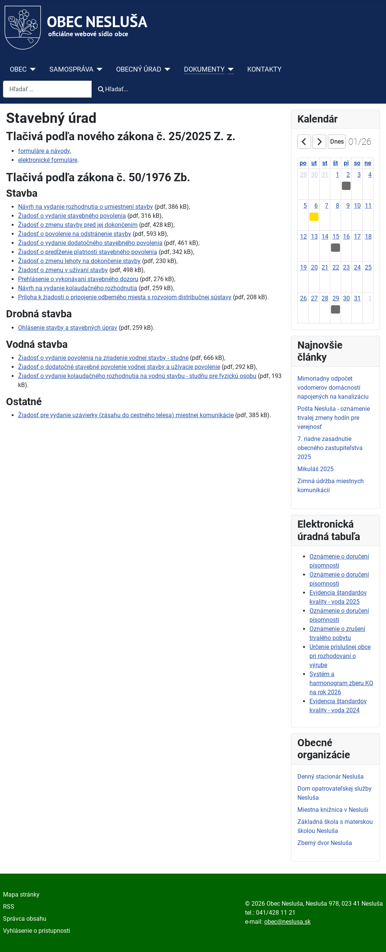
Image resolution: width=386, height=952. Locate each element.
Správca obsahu (24, 918)
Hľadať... (113, 89)
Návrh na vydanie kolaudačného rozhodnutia (77, 288)
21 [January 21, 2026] (325, 267)
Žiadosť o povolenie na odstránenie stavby (74, 233)
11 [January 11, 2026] (368, 205)
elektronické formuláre (47, 160)
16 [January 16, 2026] (346, 236)
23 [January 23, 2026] (346, 267)
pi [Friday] (346, 163)
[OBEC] (31, 69)
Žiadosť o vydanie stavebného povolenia (72, 215)
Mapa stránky (21, 894)
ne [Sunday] (368, 163)
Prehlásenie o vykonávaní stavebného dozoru (78, 279)
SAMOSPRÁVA (71, 69)
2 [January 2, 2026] (348, 174)
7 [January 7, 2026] (326, 205)
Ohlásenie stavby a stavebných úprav (67, 327)
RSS (8, 906)
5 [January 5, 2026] (305, 205)
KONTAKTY (264, 69)
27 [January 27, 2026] (314, 298)
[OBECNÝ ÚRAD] (166, 69)
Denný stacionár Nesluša (330, 776)
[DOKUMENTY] (229, 69)
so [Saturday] (357, 163)
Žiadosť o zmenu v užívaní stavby (63, 270)
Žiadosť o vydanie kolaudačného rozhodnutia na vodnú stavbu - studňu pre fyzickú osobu (137, 376)
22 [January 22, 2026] (335, 267)
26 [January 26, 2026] (303, 298)
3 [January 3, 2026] (359, 174)
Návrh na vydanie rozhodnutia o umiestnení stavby (85, 206)
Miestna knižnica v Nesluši (332, 809)
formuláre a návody (44, 151)
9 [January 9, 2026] (348, 205)
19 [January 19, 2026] (303, 267)
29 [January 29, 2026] (335, 298)
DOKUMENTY (204, 69)
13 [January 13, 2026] (314, 236)
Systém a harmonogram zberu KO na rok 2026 (341, 683)
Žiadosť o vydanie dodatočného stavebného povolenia (90, 242)
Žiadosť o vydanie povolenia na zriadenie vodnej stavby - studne (103, 357)
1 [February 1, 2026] (370, 298)
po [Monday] (303, 163)
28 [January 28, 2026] (325, 298)
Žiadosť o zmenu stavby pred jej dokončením (78, 224)
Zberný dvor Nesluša (324, 842)
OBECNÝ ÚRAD (138, 69)
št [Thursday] (335, 163)
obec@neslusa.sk (287, 921)
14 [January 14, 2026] (325, 236)
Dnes (337, 141)
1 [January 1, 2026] (337, 174)
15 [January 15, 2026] (335, 236)
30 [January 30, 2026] (346, 298)
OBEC (18, 69)
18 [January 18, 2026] (368, 236)
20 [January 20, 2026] (314, 267)
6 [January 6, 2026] (316, 205)
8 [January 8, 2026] (337, 205)
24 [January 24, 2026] (357, 267)
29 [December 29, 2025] (303, 174)
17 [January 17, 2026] (357, 236)
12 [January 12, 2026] (303, 236)
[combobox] (47, 89)
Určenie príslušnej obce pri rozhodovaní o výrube (340, 656)
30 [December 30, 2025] (314, 174)
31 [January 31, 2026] (357, 298)
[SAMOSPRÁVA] (98, 69)
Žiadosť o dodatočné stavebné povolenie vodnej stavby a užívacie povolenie (119, 366)
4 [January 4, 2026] (370, 174)
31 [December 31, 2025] (325, 174)
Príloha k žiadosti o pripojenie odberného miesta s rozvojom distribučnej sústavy (124, 297)
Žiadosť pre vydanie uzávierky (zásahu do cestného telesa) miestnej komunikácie (126, 415)
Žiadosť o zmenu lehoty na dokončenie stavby (79, 261)
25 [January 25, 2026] (368, 267)
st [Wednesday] (324, 163)
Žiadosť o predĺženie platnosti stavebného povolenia (87, 252)
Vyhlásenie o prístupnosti (36, 930)
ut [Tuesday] (314, 163)
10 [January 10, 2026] (357, 205)
